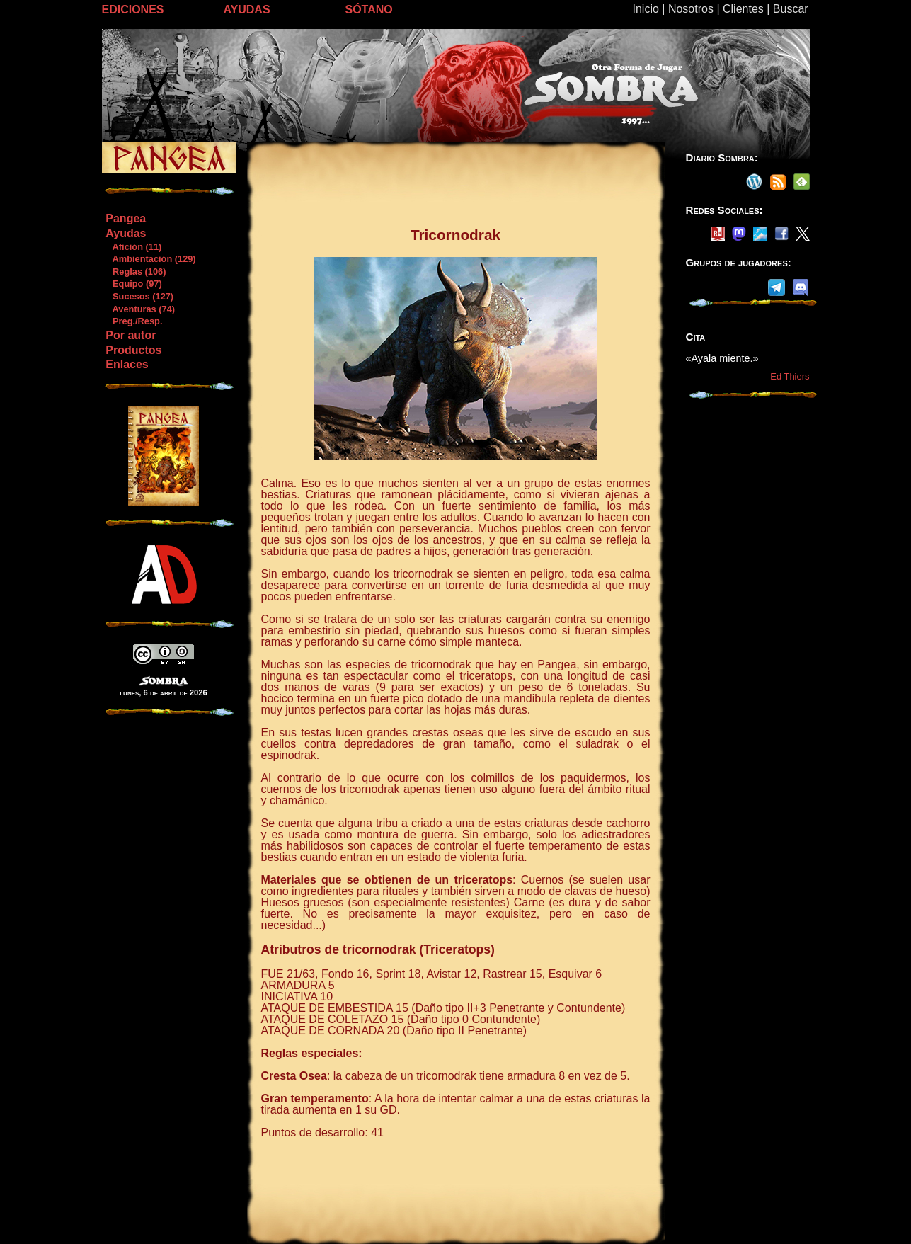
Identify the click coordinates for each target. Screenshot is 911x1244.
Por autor (130, 335)
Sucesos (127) (139, 296)
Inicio (646, 9)
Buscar (790, 9)
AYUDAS (247, 10)
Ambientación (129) (150, 258)
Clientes (743, 9)
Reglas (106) (135, 271)
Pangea (125, 218)
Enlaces (126, 364)
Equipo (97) (133, 283)
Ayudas (125, 233)
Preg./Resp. (133, 321)
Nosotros (691, 9)
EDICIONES (133, 10)
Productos (133, 350)
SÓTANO (369, 10)
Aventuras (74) (140, 309)
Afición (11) (133, 246)
